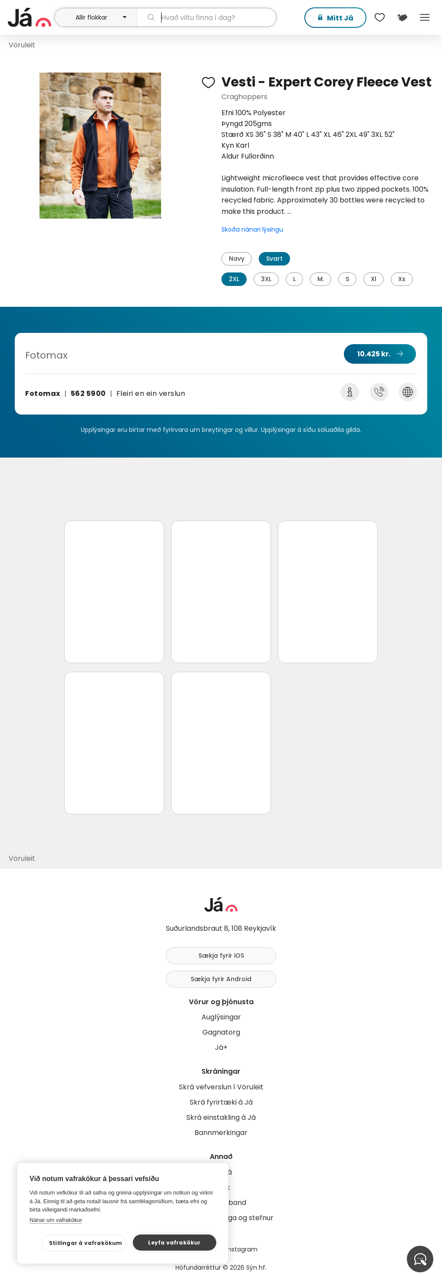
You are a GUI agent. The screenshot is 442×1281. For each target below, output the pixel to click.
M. (320, 279)
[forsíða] (30, 17)
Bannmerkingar (221, 1133)
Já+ (221, 1047)
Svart (274, 258)
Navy (236, 258)
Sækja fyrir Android (221, 979)
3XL (266, 279)
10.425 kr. (373, 354)
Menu (424, 17)
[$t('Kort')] (402, 17)
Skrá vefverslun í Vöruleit (221, 1087)
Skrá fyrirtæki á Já (221, 1102)
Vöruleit (22, 45)
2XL (234, 279)
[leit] (206, 17)
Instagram (241, 1249)
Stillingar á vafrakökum (85, 1243)
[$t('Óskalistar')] (379, 17)
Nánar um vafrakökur (56, 1220)
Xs (402, 279)
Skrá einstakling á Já (221, 1117)
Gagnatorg (221, 1032)
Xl (373, 279)
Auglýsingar (221, 1017)
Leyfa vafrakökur (174, 1242)
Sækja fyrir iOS (221, 955)
